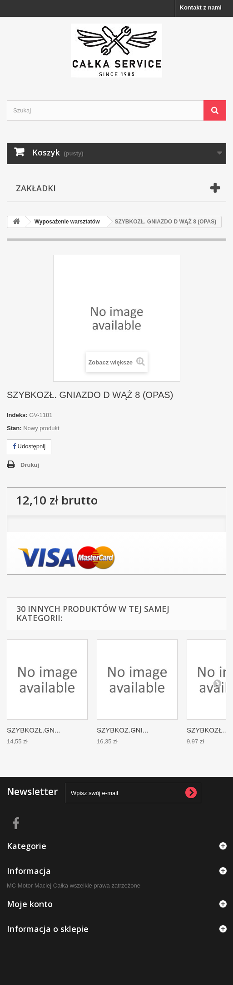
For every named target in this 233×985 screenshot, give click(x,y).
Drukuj (29, 464)
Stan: (14, 428)
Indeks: (17, 415)
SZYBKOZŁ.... (208, 730)
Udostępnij (29, 446)
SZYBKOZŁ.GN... (33, 730)
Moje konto (30, 903)
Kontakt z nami (201, 7)
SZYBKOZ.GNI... (122, 730)
